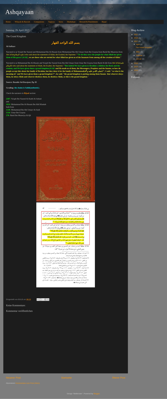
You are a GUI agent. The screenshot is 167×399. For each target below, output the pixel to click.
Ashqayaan (19, 11)
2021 (136, 34)
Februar (139, 55)
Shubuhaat (71, 22)
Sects (61, 22)
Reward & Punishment (89, 22)
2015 (136, 67)
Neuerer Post (13, 377)
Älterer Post (118, 377)
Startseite (66, 377)
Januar (139, 59)
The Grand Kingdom (144, 47)
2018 (136, 38)
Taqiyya (51, 22)
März (138, 52)
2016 (136, 63)
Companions (39, 22)
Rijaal (104, 22)
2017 (136, 41)
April (138, 44)
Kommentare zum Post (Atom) (28, 383)
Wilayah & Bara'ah (22, 22)
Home (8, 22)
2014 (136, 70)
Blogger (97, 394)
